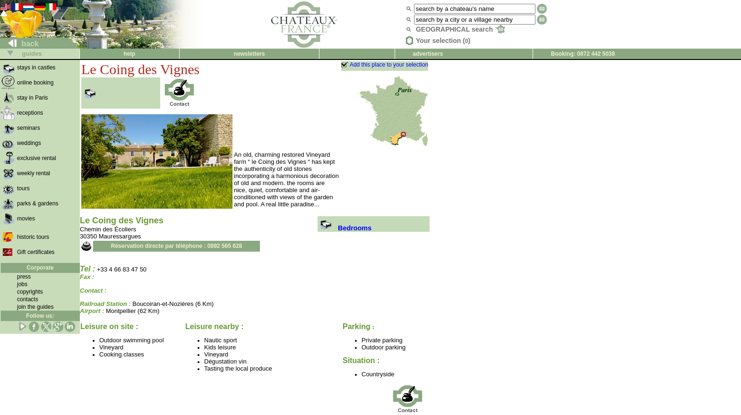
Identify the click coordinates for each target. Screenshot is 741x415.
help (129, 54)
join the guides (35, 307)
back (19, 44)
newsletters (249, 54)
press (24, 276)
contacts (27, 299)
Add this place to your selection (389, 64)
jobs (22, 284)
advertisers (428, 54)
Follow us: (40, 316)
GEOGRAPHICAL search (460, 29)
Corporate (39, 267)
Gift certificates (35, 252)
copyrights (30, 291)
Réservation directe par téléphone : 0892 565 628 (176, 246)
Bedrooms (344, 228)
